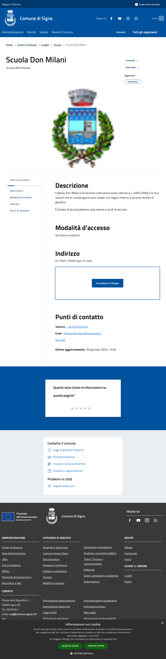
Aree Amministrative (13, 553)
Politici (6, 571)
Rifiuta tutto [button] (96, 645)
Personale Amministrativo (16, 577)
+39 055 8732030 (77, 327)
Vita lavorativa (51, 559)
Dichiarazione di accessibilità (100, 618)
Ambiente (89, 570)
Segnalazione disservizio (56, 606)
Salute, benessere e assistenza (101, 576)
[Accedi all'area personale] (147, 4)
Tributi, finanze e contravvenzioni (93, 561)
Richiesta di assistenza (55, 618)
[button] (83, 653)
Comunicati (130, 553)
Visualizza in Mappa (107, 283)
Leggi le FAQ (50, 612)
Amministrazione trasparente (100, 601)
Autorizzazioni (92, 582)
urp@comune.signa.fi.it (23, 614)
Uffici (5, 559)
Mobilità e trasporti (53, 583)
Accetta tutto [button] (70, 646)
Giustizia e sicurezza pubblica (100, 553)
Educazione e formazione (98, 547)
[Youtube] (114, 18)
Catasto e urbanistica (55, 571)
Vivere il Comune (27, 45)
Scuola (57, 45)
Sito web (60, 340)
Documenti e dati (11, 583)
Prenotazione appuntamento (59, 601)
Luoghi (45, 45)
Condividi (132, 61)
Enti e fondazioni (11, 565)
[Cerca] (160, 18)
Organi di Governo (12, 547)
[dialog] (83, 639)
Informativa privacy (95, 606)
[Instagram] (122, 18)
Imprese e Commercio (55, 565)
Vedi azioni (133, 68)
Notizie (128, 547)
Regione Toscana (11, 4)
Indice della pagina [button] (19, 180)
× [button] (162, 623)
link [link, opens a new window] (115, 639)
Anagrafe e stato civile (55, 547)
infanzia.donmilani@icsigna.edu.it (82, 333)
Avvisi (127, 559)
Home (9, 45)
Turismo (47, 577)
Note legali (90, 612)
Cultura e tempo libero (55, 553)
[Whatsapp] (130, 18)
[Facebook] (105, 18)
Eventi (128, 582)
